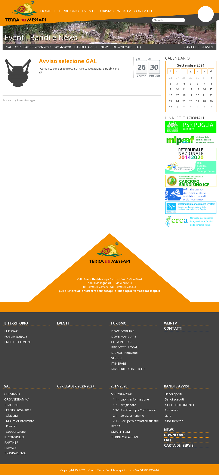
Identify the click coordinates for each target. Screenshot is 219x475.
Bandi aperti (173, 394)
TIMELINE (11, 405)
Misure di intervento (20, 421)
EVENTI (88, 10)
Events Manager (26, 100)
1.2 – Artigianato (124, 405)
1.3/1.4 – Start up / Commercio (134, 410)
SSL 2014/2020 (121, 394)
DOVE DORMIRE (122, 331)
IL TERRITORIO (66, 10)
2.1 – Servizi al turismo (128, 416)
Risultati (11, 426)
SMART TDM (120, 432)
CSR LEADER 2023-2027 (33, 47)
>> (211, 65)
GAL (9, 47)
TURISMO (106, 10)
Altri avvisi (172, 410)
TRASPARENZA (15, 453)
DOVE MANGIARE (123, 337)
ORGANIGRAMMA (16, 399)
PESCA (115, 426)
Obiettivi (12, 416)
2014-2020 (62, 47)
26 (170, 77)
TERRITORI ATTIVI (124, 437)
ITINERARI (118, 363)
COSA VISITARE (122, 342)
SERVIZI (116, 358)
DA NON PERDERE (124, 353)
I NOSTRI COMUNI (17, 342)
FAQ (138, 47)
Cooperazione (16, 432)
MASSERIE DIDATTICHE (128, 369)
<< (170, 65)
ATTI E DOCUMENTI (179, 405)
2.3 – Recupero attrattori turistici (136, 421)
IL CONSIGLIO (14, 437)
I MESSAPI (11, 331)
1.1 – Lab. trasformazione (131, 399)
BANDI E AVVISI (85, 47)
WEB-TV (124, 10)
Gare (168, 416)
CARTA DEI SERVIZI (198, 47)
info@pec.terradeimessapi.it (139, 291)
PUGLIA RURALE (15, 337)
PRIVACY (10, 448)
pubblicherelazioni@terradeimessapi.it (87, 291)
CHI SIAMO (12, 394)
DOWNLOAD (122, 47)
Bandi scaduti (174, 399)
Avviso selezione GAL (68, 61)
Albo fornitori (174, 421)
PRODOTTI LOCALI (125, 347)
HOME (45, 10)
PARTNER (11, 442)
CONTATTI (143, 10)
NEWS (105, 47)
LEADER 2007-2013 (17, 410)
